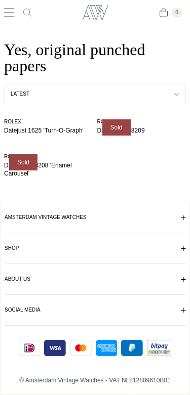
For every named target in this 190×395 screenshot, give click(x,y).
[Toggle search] (27, 13)
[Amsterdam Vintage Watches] (94, 12)
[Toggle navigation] (9, 13)
